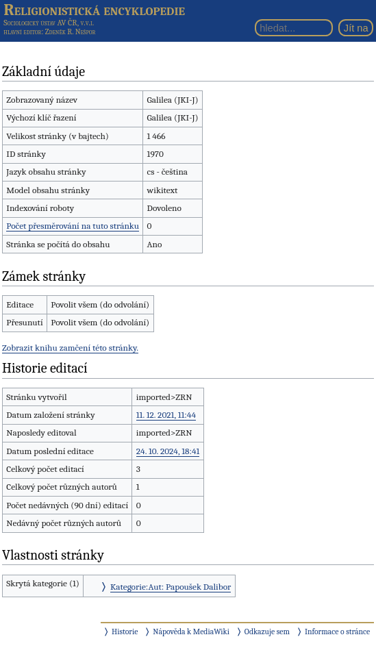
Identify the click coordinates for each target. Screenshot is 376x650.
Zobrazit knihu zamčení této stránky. (70, 347)
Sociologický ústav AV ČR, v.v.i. (48, 22)
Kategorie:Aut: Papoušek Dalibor (170, 587)
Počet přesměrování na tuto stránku (72, 226)
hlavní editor (22, 31)
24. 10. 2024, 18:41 (168, 451)
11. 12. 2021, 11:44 (166, 415)
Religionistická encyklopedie (94, 9)
